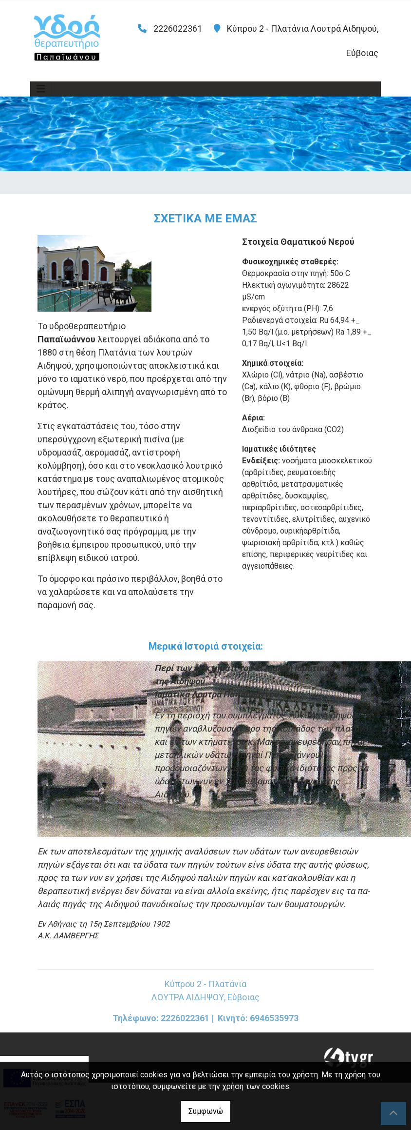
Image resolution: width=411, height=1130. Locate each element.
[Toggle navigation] (41, 89)
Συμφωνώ (205, 1111)
